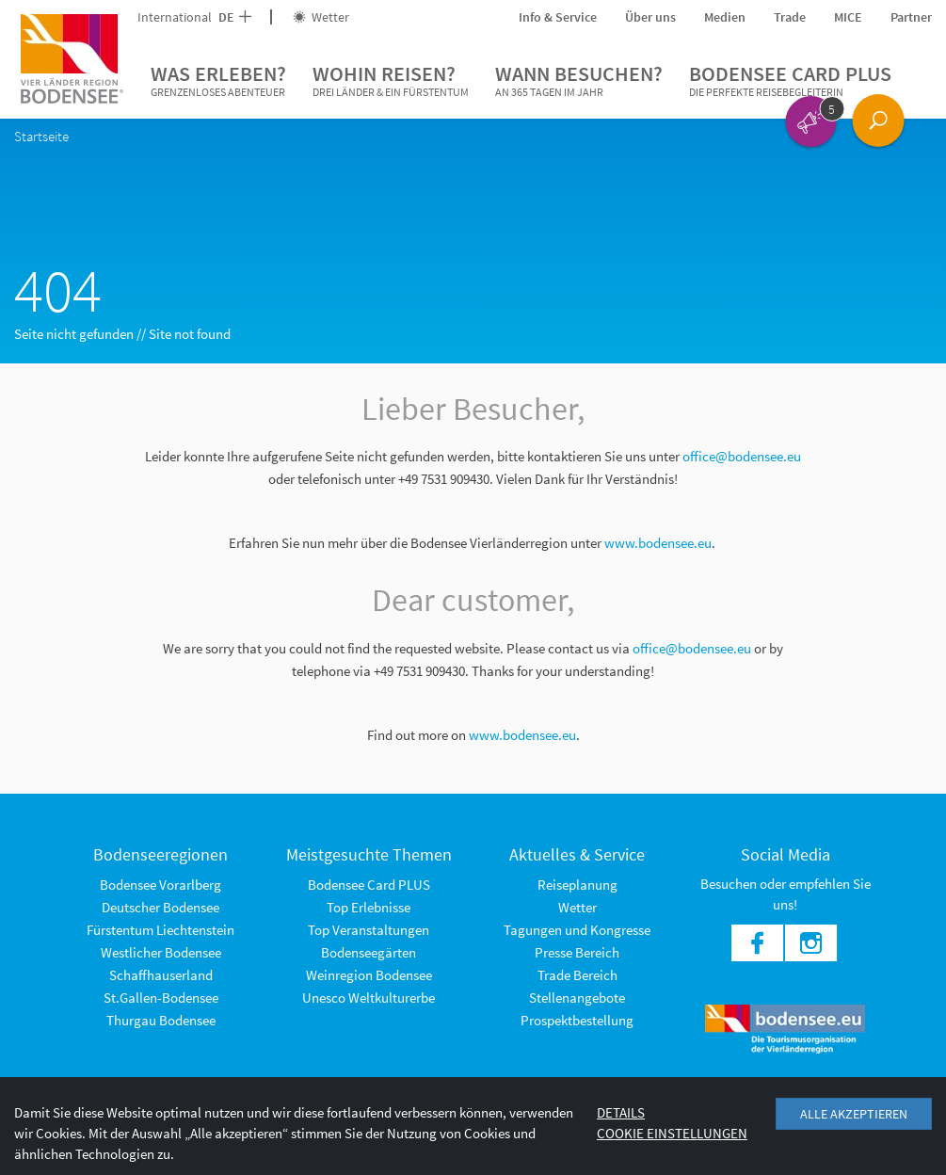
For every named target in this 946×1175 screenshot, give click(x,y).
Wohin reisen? (391, 81)
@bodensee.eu (709, 648)
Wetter (321, 16)
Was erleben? (218, 81)
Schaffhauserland (161, 975)
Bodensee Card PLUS (790, 81)
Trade (790, 16)
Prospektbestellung (577, 1020)
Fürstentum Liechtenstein (160, 930)
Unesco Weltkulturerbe (368, 997)
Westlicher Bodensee (161, 952)
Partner (911, 16)
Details (621, 1112)
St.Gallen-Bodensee (161, 997)
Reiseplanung (577, 884)
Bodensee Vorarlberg (160, 884)
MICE (848, 16)
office (649, 648)
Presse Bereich (577, 952)
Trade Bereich (577, 975)
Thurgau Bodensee (161, 1020)
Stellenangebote (577, 997)
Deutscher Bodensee (160, 907)
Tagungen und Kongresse (577, 930)
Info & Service (558, 16)
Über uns (650, 16)
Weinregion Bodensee (369, 975)
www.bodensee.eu (658, 543)
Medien (725, 16)
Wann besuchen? (579, 81)
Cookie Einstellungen (672, 1133)
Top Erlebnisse (368, 907)
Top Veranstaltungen (368, 930)
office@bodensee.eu (741, 456)
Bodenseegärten (368, 952)
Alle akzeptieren (853, 1113)
